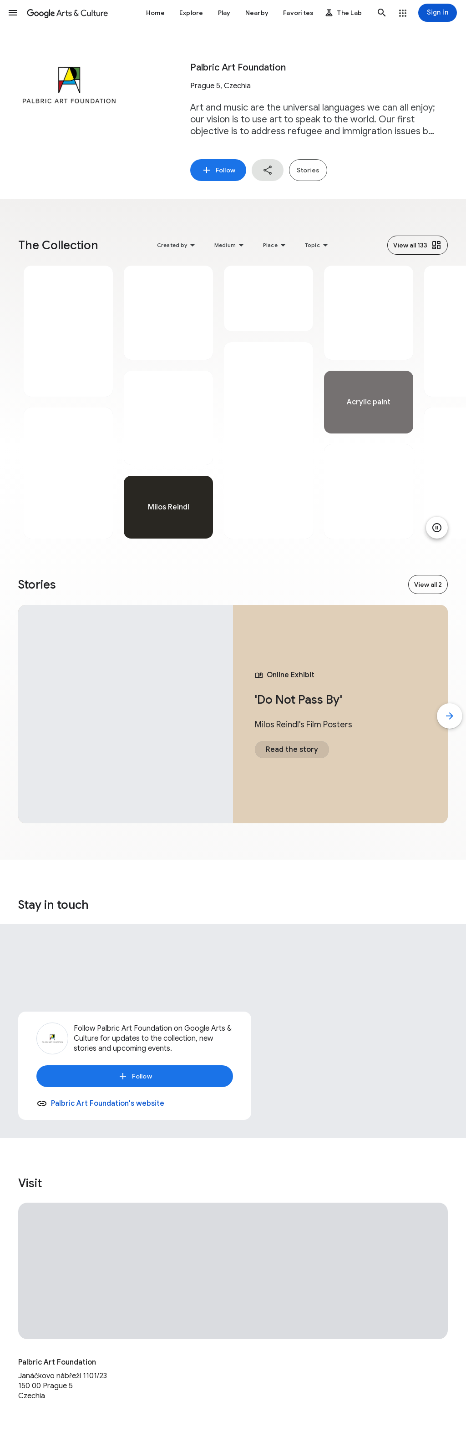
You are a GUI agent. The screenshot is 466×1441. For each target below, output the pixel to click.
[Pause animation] (437, 528)
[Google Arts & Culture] (67, 12)
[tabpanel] (68, 402)
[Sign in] (437, 13)
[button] (13, 13)
